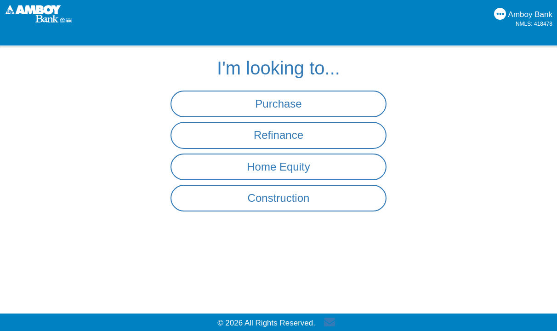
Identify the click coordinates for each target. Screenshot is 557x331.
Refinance (278, 135)
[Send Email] (332, 323)
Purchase (278, 103)
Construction (279, 198)
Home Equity (278, 166)
